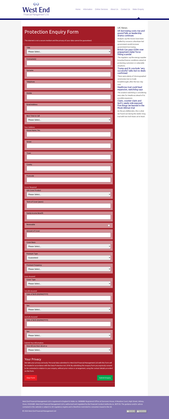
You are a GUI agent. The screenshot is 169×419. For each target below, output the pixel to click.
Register (142, 411)
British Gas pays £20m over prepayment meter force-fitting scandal (131, 52)
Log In (131, 411)
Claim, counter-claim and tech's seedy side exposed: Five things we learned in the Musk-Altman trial (131, 104)
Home (78, 9)
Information (87, 9)
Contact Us (125, 9)
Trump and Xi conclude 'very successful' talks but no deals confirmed (132, 70)
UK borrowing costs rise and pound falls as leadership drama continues (131, 33)
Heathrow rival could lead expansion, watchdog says (130, 88)
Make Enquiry (138, 9)
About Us (114, 9)
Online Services (101, 9)
